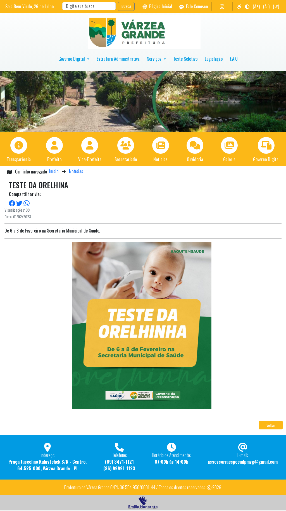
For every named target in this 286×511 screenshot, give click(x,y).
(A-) (266, 6)
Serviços (155, 58)
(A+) (256, 6)
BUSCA (126, 6)
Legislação (214, 58)
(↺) (276, 6)
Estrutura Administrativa (118, 58)
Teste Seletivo (185, 58)
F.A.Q (234, 58)
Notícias (76, 171)
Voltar (270, 425)
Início (53, 171)
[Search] (89, 6)
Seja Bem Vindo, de (29, 6)
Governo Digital (72, 58)
